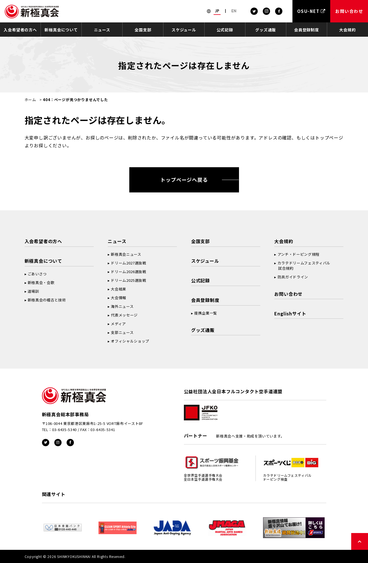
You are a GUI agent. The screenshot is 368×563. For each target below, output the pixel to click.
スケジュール (184, 29)
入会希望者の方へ (20, 29)
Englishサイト (290, 313)
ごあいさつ (37, 273)
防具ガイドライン (293, 277)
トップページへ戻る (184, 179)
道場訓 (33, 291)
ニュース (102, 29)
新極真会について (61, 29)
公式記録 (225, 29)
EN (233, 11)
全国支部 (143, 29)
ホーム (30, 99)
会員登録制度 (306, 29)
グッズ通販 (265, 29)
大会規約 (347, 29)
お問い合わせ (288, 293)
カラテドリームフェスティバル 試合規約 (302, 265)
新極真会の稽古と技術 (47, 300)
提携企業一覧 (205, 313)
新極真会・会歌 (41, 282)
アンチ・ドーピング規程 (298, 254)
